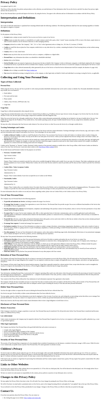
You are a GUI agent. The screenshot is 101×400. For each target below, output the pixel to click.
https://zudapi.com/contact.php (32, 398)
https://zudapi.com (32, 70)
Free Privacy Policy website (46, 147)
